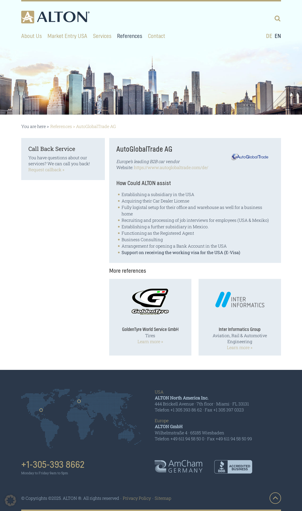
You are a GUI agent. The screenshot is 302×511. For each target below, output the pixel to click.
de (269, 36)
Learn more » (150, 341)
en (278, 36)
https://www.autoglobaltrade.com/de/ (171, 167)
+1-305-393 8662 (53, 465)
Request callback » (46, 169)
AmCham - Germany (178, 466)
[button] (10, 500)
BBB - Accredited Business (233, 467)
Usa (41, 411)
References (61, 126)
